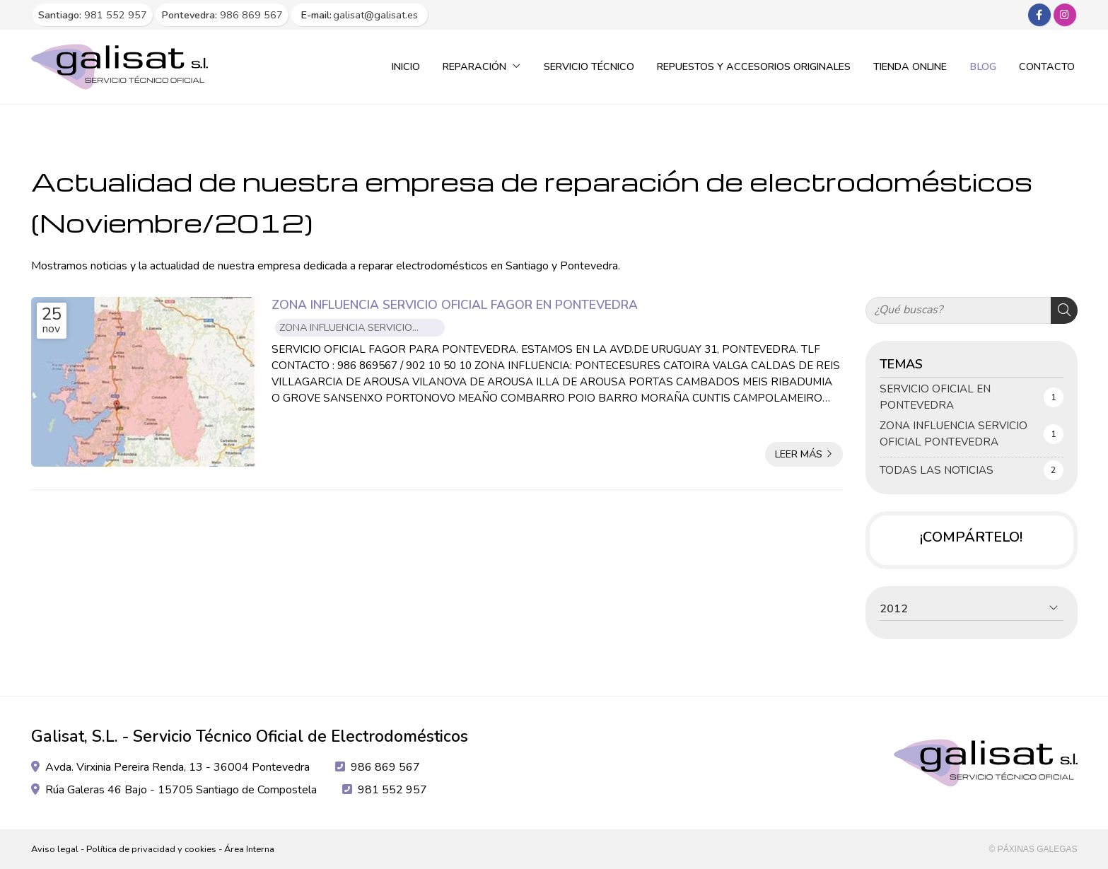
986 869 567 (385, 767)
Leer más (798, 454)
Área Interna (249, 849)
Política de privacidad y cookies (151, 849)
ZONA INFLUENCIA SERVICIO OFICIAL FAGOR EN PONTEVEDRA (455, 305)
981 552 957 (392, 790)
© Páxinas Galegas (1033, 849)
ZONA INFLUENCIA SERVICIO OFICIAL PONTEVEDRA (345, 328)
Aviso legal (54, 849)
